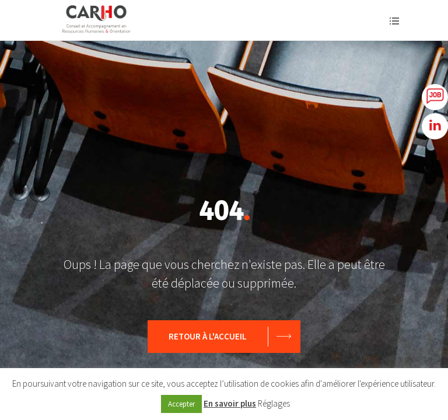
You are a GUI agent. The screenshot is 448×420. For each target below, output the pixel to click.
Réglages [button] (274, 403)
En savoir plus (230, 403)
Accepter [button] (181, 404)
